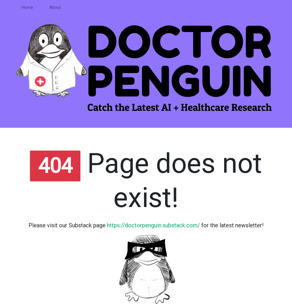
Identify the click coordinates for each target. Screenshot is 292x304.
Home (27, 7)
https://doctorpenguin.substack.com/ (153, 225)
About (55, 7)
